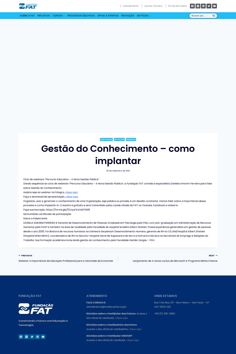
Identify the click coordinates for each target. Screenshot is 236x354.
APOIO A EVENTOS (108, 15)
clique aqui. (121, 318)
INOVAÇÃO (127, 15)
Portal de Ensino (176, 6)
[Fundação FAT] (28, 6)
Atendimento (129, 6)
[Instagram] (198, 6)
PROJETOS (43, 15)
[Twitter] (208, 6)
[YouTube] (214, 6)
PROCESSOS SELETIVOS (81, 15)
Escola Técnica (151, 6)
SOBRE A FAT (27, 15)
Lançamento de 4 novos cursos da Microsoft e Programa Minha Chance (168, 258)
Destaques (106, 139)
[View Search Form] (203, 15)
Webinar (131, 139)
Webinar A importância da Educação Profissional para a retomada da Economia (67, 258)
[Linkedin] (203, 6)
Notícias (119, 139)
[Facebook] (192, 6)
